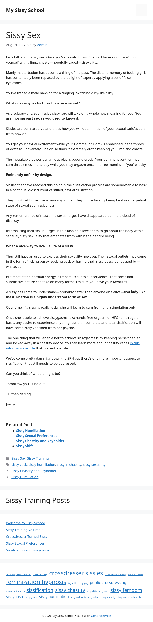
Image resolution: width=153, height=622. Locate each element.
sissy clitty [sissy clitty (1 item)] (92, 591)
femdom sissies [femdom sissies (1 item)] (135, 574)
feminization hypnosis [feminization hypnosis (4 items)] (36, 582)
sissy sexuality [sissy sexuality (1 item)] (108, 597)
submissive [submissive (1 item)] (136, 597)
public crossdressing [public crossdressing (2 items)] (108, 582)
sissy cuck (19, 464)
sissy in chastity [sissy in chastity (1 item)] (78, 597)
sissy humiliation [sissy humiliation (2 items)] (54, 596)
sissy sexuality (94, 464)
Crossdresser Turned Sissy (26, 536)
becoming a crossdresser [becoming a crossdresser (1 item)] (18, 574)
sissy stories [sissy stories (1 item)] (123, 597)
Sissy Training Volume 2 (24, 529)
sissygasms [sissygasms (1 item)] (31, 597)
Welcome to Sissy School (25, 523)
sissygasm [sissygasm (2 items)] (15, 596)
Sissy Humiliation (30, 430)
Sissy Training (38, 458)
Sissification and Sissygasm (27, 550)
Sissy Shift (24, 446)
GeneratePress (101, 616)
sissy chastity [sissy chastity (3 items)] (70, 590)
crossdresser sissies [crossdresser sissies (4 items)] (76, 573)
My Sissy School (25, 10)
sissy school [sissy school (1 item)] (94, 597)
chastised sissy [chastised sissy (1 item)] (40, 574)
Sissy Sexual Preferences (36, 435)
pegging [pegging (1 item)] (84, 583)
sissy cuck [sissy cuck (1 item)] (104, 591)
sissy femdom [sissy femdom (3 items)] (126, 590)
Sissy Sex (18, 458)
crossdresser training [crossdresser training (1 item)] (115, 574)
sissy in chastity (69, 464)
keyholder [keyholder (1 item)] (73, 583)
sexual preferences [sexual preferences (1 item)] (15, 591)
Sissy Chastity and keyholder (40, 441)
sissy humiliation (42, 464)
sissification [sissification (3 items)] (40, 590)
